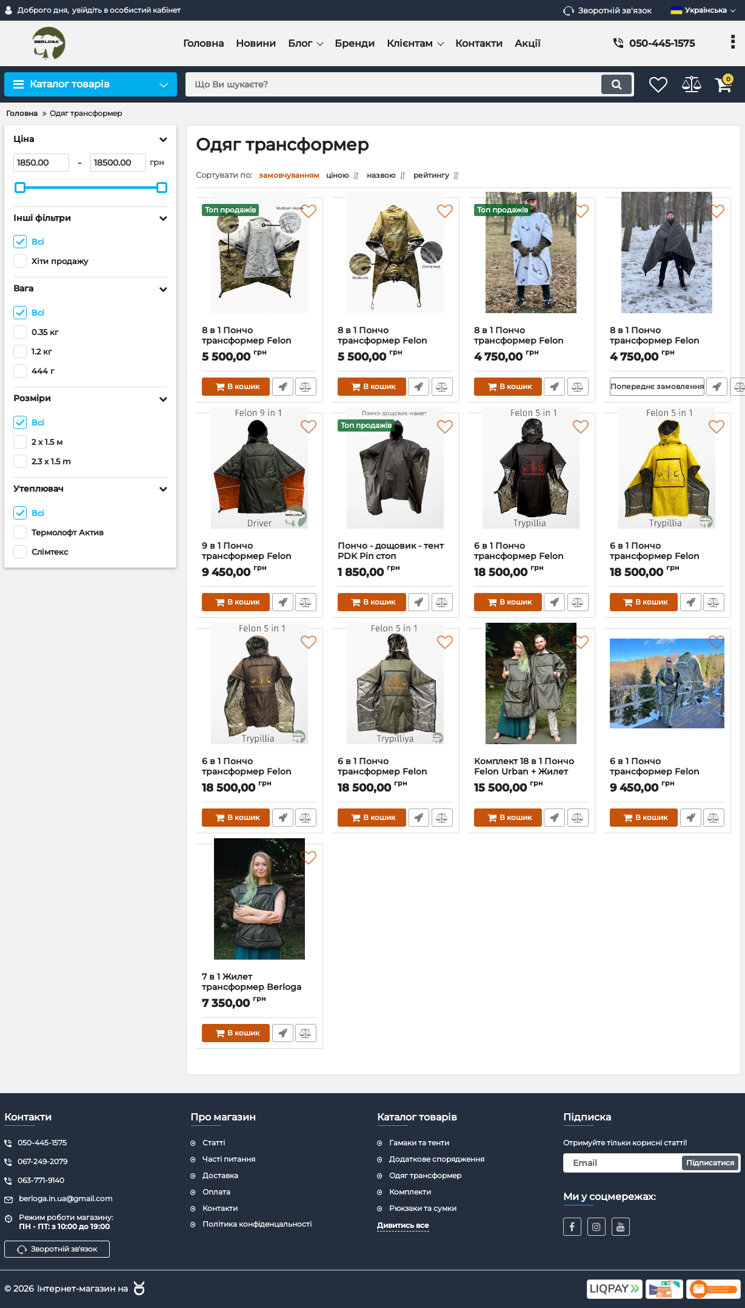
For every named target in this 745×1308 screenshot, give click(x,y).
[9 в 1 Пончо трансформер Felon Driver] (259, 483)
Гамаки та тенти (419, 1143)
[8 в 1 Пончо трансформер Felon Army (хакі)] (667, 267)
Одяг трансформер (425, 1175)
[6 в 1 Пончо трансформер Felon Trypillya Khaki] (395, 698)
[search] (395, 84)
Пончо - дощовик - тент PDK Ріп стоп (395, 559)
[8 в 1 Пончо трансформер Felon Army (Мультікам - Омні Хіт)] (395, 267)
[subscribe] (652, 1163)
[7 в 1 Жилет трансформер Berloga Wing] (259, 914)
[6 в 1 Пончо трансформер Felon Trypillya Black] (532, 483)
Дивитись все (403, 1225)
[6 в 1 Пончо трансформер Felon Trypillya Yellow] (667, 483)
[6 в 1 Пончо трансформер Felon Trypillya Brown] (259, 698)
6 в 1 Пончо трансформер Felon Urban (655, 774)
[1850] (41, 163)
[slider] (20, 187)
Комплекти (410, 1191)
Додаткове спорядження (436, 1159)
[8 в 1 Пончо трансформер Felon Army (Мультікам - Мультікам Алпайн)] (259, 267)
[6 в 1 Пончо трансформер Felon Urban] (667, 698)
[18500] (118, 163)
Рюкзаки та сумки (422, 1208)
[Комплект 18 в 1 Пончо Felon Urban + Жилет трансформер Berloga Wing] (532, 698)
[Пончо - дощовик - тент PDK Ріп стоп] (395, 483)
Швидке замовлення (281, 390)
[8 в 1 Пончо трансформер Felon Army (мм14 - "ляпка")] (532, 267)
